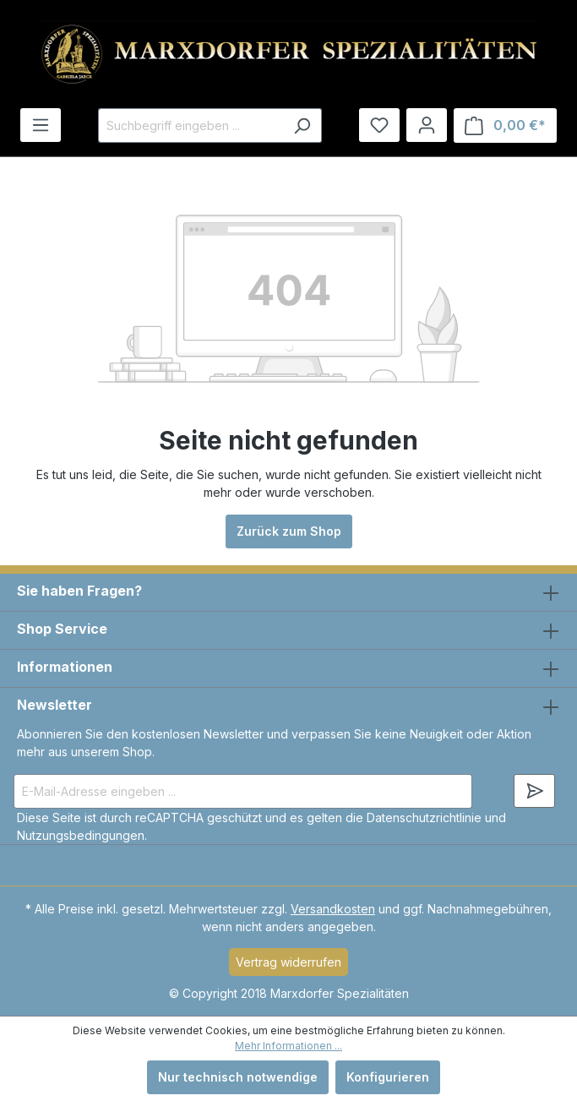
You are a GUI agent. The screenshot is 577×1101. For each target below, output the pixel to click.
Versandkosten (333, 909)
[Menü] (40, 125)
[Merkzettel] (379, 125)
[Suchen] (302, 125)
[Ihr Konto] (426, 125)
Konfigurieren (387, 1077)
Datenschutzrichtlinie (424, 817)
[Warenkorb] (505, 125)
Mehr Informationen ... (288, 1045)
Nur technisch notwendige (238, 1077)
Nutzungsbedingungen (80, 835)
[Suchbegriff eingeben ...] (190, 125)
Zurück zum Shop (289, 531)
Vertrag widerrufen (288, 962)
